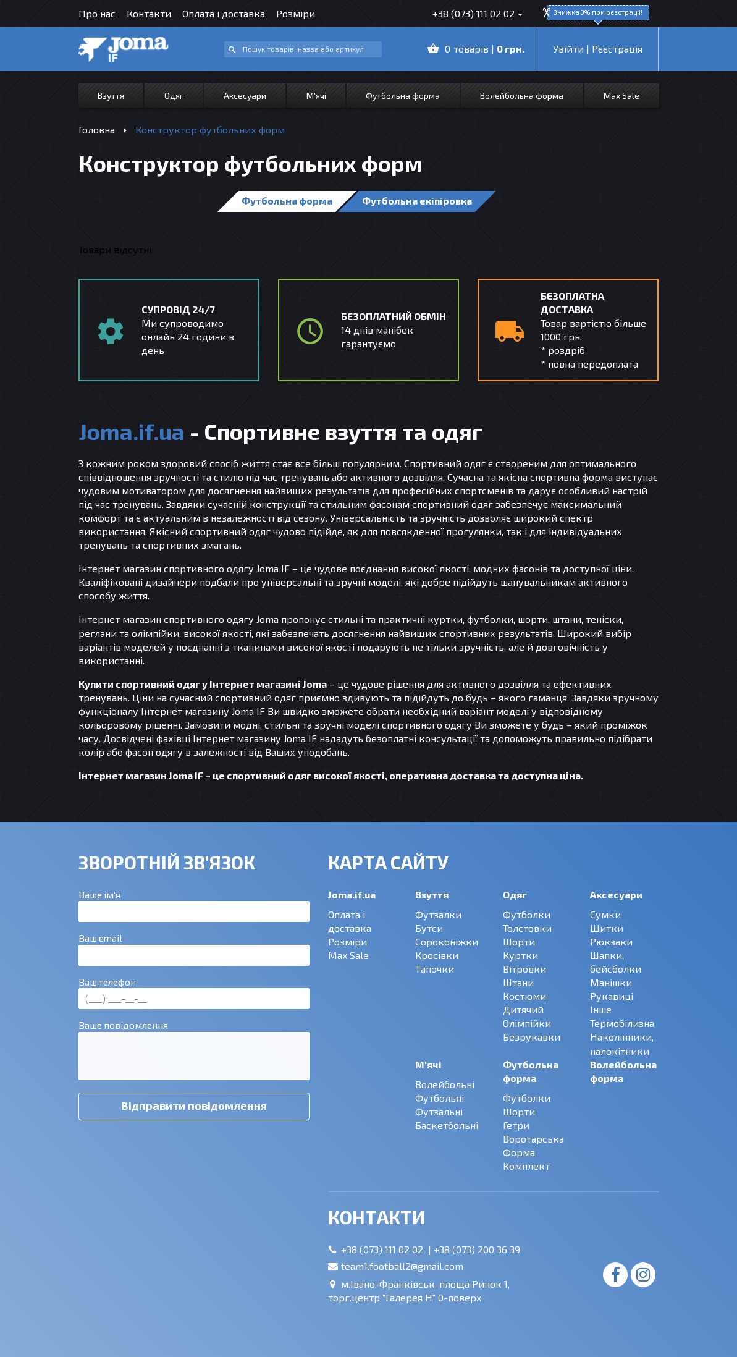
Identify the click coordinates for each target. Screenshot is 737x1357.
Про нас (97, 13)
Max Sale (621, 95)
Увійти (568, 48)
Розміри (295, 13)
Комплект (526, 1166)
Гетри (516, 1125)
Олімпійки (527, 1023)
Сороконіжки (446, 941)
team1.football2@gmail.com (402, 1266)
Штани (518, 982)
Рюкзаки (611, 941)
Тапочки (434, 968)
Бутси (429, 928)
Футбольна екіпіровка (417, 200)
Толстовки (527, 928)
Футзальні (439, 1111)
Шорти (519, 941)
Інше (601, 1009)
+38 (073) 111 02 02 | (387, 1249)
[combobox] (303, 49)
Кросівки (436, 955)
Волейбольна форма (521, 95)
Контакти (149, 13)
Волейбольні (444, 1084)
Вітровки (524, 968)
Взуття (111, 95)
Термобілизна (622, 1023)
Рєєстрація (617, 48)
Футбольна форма (403, 95)
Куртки (520, 955)
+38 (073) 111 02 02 (473, 13)
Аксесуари (245, 95)
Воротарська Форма (533, 1145)
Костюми (524, 996)
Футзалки (438, 914)
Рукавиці (611, 996)
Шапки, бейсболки (615, 961)
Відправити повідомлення (194, 1105)
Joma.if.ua (352, 894)
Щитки (606, 928)
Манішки (611, 982)
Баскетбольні (446, 1125)
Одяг (173, 95)
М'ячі (316, 95)
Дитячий (523, 1009)
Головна (96, 129)
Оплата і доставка (223, 13)
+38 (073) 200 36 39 (477, 1249)
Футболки (526, 914)
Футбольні (439, 1098)
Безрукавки (531, 1036)
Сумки (605, 914)
